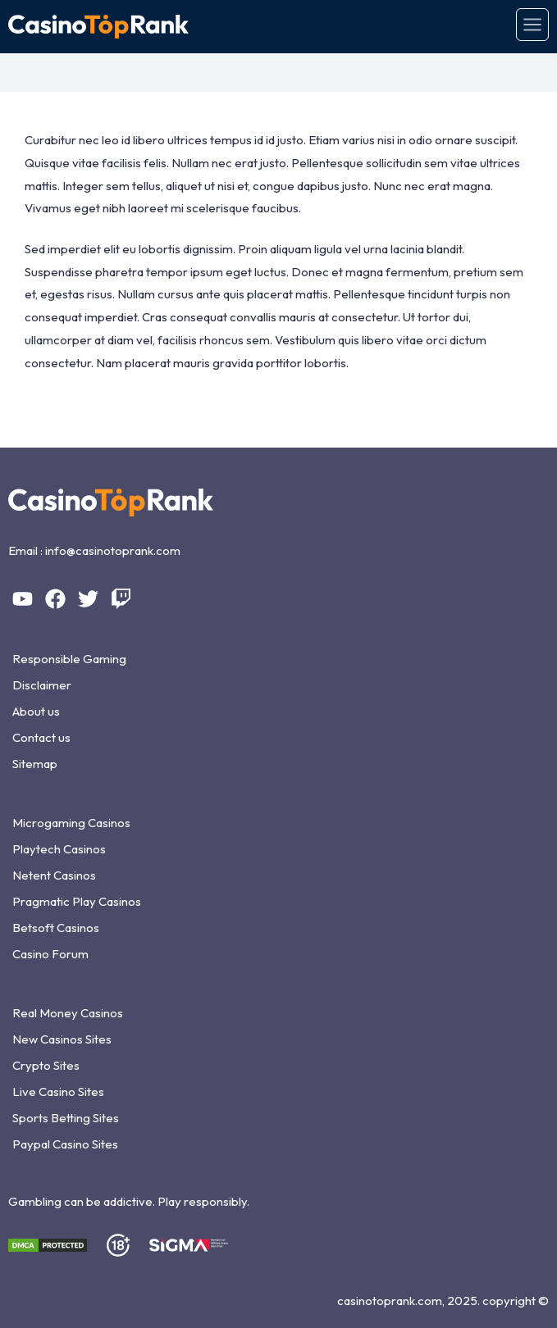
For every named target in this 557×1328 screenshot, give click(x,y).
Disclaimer (41, 685)
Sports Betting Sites (65, 1118)
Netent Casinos (54, 875)
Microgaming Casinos (71, 822)
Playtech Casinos (59, 849)
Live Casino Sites (58, 1091)
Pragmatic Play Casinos (76, 901)
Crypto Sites (46, 1065)
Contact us (41, 737)
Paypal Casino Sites (65, 1144)
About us (36, 711)
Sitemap (34, 763)
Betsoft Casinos (55, 927)
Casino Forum (50, 954)
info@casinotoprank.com (112, 550)
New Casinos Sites (62, 1039)
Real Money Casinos (67, 1013)
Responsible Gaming (69, 658)
